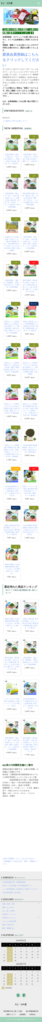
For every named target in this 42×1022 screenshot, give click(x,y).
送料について (11, 1014)
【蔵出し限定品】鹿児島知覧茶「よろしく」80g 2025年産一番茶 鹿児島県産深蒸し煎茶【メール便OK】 (12, 530)
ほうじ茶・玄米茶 (8, 911)
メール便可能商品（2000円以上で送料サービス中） (20, 889)
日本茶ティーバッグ (9, 914)
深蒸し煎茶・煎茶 (8, 904)
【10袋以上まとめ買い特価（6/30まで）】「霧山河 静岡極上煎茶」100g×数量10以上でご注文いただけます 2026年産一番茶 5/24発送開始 (12, 243)
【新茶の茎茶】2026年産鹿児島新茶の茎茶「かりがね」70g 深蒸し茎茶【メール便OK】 (12, 569)
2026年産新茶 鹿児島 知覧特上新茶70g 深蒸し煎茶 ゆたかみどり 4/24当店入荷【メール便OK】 (30, 530)
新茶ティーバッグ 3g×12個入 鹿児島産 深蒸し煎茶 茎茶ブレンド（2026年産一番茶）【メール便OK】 (30, 491)
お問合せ (32, 1014)
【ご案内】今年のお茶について (15, 121)
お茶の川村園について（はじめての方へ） (19, 859)
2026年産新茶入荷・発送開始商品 (14, 882)
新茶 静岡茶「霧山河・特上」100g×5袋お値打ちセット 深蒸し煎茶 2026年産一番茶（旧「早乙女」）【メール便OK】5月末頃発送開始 (12, 200)
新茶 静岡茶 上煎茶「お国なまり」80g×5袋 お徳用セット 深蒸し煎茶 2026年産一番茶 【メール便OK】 (11, 159)
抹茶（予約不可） (8, 925)
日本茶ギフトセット (9, 918)
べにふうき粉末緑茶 (9, 921)
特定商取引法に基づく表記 (12, 1011)
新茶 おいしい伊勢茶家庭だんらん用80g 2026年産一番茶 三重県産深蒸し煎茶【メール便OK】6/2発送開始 (12, 367)
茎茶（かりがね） (8, 907)
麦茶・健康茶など (8, 928)
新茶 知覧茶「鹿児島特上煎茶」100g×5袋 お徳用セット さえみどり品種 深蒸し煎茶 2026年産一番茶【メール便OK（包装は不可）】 (30, 744)
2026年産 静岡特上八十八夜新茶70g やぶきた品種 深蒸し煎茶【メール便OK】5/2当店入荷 (12, 491)
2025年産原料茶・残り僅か (11, 892)
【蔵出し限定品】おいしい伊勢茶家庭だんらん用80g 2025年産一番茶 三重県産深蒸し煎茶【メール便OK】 (30, 326)
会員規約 (22, 1014)
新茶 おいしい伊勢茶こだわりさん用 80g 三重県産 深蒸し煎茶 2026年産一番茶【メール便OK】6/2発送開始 (12, 408)
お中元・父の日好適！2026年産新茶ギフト (17, 885)
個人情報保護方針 (32, 1011)
